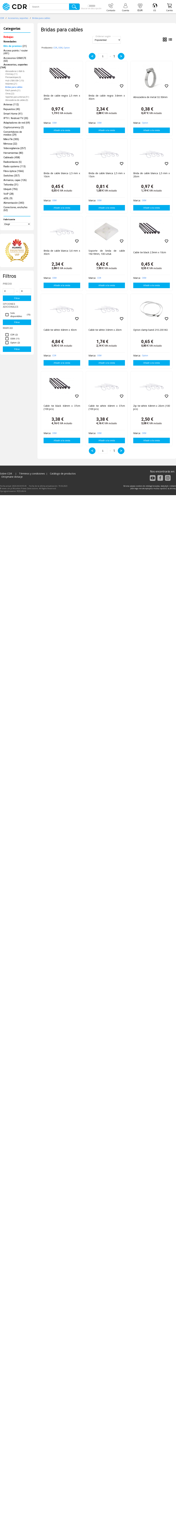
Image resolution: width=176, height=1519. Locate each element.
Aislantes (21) (11, 83)
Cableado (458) (11, 157)
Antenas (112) (11, 104)
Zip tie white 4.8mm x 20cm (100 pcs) (151, 407)
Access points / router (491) (15, 52)
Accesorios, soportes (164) (14, 66)
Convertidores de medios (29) (12, 133)
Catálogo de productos (63, 473)
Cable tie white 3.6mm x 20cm (105, 329)
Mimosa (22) (10, 143)
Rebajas (8, 37)
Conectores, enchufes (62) (15, 209)
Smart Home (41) (12, 113)
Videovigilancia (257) (14, 148)
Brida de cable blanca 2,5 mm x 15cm (106, 175)
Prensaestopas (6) (13, 77)
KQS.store (21, 491)
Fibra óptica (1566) (13, 171)
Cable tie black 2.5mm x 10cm (149, 252)
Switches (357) (11, 175)
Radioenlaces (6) (12, 162)
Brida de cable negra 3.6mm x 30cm (106, 97)
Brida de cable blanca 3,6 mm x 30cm (62, 252)
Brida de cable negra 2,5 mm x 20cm (62, 97)
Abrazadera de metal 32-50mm (150, 97)
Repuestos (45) (11, 109)
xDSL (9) (7, 198)
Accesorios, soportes (18, 18)
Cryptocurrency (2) (13, 127)
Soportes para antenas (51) (17, 96)
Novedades (9, 41)
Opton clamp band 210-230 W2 (150, 329)
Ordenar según (103, 36)
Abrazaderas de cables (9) (16, 100)
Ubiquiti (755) (10, 189)
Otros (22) (9, 93)
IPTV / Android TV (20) (15, 118)
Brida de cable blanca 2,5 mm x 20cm (151, 175)
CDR (2, 18)
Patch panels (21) (12, 90)
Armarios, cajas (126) (15, 180)
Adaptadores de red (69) (16, 122)
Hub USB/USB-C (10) (14, 80)
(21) (15, 46)
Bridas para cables (41, 18)
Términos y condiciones (32, 473)
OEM (60, 47)
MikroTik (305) (11, 139)
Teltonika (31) (10, 184)
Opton (67, 47)
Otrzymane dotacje (12, 476)
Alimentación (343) (13, 202)
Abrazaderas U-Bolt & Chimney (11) (14, 72)
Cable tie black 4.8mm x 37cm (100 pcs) (62, 407)
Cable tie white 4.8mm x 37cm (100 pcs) (106, 407)
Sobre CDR (6, 473)
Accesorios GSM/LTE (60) (14, 59)
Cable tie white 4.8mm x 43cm (60, 329)
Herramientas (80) (13, 153)
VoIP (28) (8, 193)
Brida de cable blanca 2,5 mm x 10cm (62, 175)
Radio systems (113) (14, 166)
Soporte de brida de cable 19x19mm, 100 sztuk (106, 252)
